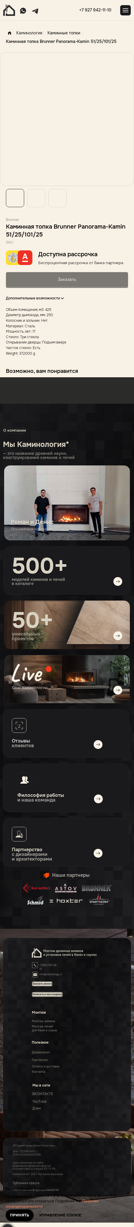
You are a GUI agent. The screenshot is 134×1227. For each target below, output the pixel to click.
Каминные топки (63, 33)
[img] (67, 679)
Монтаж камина (43, 1021)
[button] (47, 994)
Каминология (24, 33)
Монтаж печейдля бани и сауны (44, 1028)
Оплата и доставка (45, 1066)
